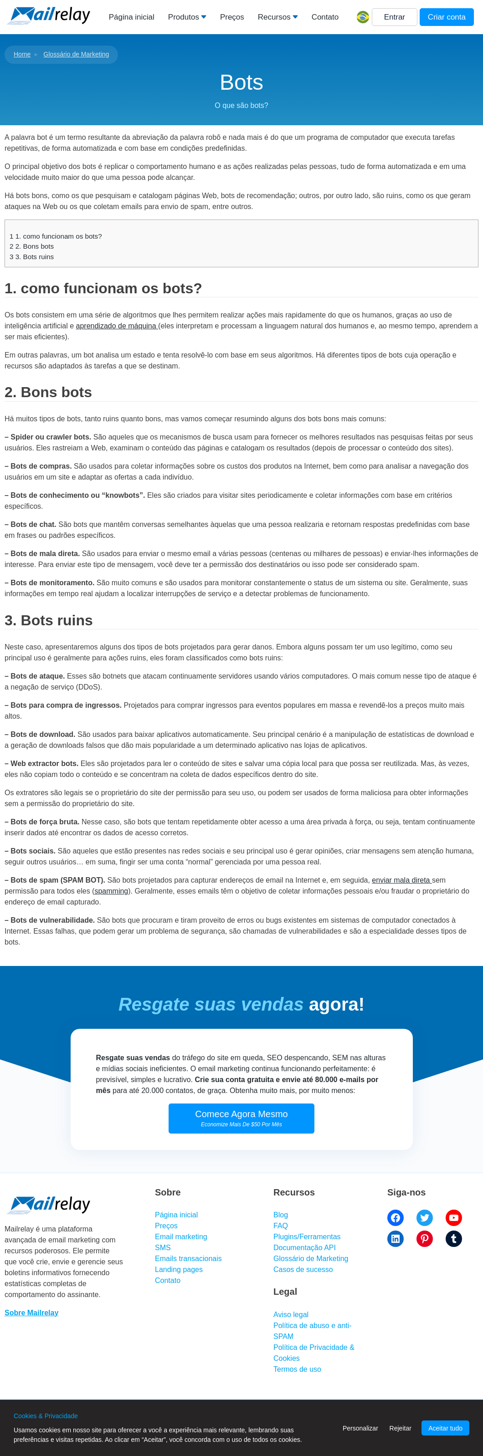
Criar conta (447, 17)
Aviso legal (290, 1314)
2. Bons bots (32, 246)
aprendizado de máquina (117, 326)
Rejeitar (400, 1428)
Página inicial (131, 17)
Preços (232, 17)
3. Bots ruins (32, 257)
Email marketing (181, 1237)
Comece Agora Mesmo (241, 1118)
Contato (325, 17)
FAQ (280, 1226)
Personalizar (360, 1428)
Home (22, 54)
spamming (111, 891)
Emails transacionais (188, 1258)
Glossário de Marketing (76, 54)
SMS (163, 1248)
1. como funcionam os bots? (56, 236)
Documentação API (304, 1248)
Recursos (274, 17)
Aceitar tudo (445, 1428)
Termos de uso (297, 1369)
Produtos (183, 17)
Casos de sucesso (303, 1269)
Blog (280, 1215)
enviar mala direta (402, 880)
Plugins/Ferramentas (307, 1237)
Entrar (394, 17)
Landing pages (179, 1269)
